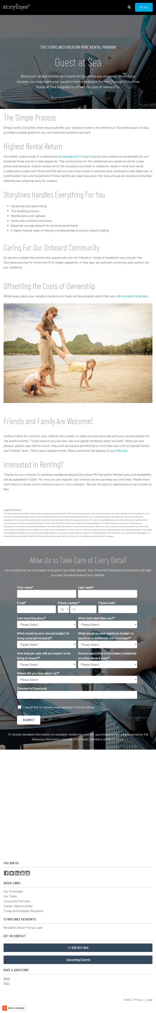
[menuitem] (6, 873)
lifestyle (122, 450)
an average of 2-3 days (73, 156)
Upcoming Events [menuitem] (78, 960)
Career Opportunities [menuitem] (18, 906)
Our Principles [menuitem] (13, 891)
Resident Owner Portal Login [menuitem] (23, 927)
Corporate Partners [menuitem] (17, 901)
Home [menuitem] (127, 999)
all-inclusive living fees (132, 296)
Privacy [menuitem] (138, 999)
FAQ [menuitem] (6, 983)
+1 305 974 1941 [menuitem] (78, 948)
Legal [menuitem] (149, 999)
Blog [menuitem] (7, 978)
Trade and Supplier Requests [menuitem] (23, 911)
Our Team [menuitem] (10, 896)
